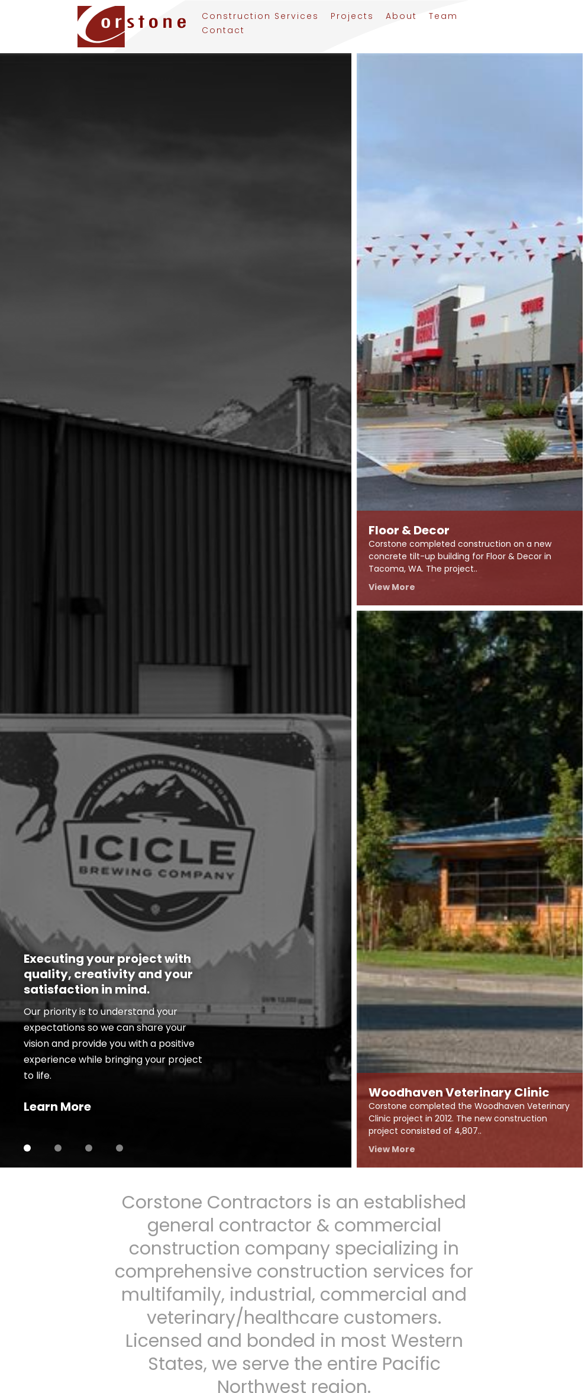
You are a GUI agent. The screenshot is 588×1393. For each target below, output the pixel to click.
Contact (223, 31)
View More (392, 587)
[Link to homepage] (125, 26)
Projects (352, 17)
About (401, 17)
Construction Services (260, 17)
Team (443, 17)
